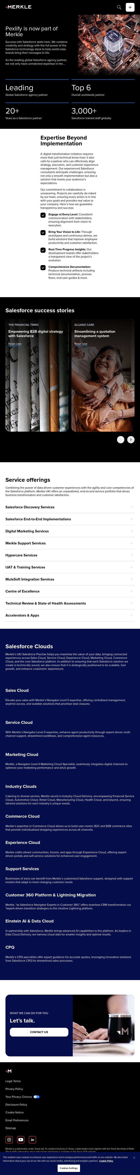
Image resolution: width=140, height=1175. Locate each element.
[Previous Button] (120, 439)
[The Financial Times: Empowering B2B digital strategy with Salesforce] (37, 375)
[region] (70, 1163)
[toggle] (130, 7)
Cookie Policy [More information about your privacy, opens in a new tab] (106, 1161)
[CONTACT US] (39, 1032)
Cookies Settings (69, 1168)
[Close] (134, 1158)
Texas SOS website (86, 1151)
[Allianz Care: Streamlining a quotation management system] (103, 375)
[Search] (119, 7)
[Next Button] (131, 439)
